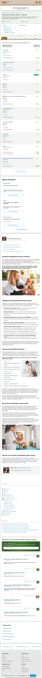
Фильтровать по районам (22, 646)
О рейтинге (4, 659)
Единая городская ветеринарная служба (15, 96)
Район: (22, 21)
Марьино (5, 101)
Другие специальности (8, 495)
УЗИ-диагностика (8, 371)
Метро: (3, 21)
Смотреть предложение (13, 195)
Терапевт (5, 491)
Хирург (4, 493)
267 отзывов (5, 77)
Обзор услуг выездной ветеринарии (12, 247)
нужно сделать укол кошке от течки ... (15, 572)
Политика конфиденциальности (7, 661)
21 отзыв (4, 53)
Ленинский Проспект (8, 55)
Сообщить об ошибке (25, 668)
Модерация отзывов (24, 671)
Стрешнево (6, 127)
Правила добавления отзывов (26, 661)
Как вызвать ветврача (9, 249)
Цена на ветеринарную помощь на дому (13, 251)
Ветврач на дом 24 (9, 62)
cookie (15, 675)
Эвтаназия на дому (8, 509)
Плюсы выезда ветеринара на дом (12, 245)
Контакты (23, 666)
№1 (5, 74)
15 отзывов (5, 124)
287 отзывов (5, 99)
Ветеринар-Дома (9, 108)
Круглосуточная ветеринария (9, 511)
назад (9, 25)
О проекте (3, 655)
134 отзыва (5, 112)
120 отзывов (5, 87)
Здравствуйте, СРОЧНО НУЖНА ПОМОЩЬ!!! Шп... (18, 585)
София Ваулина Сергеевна (9, 586)
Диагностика (6, 489)
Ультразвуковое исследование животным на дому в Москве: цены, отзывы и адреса (20, 530)
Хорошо (32, 675)
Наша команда (4, 657)
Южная (5, 139)
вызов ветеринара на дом (28, 459)
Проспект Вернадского (8, 67)
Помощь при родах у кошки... (12, 600)
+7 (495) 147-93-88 (20, 9)
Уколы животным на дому (8, 32)
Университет (6, 79)
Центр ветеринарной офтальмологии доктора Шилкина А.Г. (18, 158)
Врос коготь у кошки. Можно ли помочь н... (16, 559)
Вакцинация (6, 361)
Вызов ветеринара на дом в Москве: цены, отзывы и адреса (15, 524)
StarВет (6, 50)
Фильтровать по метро (7, 646)
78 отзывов (5, 65)
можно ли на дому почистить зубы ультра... (16, 612)
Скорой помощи (9, 122)
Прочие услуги (6, 515)
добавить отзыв (5, 149)
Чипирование (7, 381)
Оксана (5, 573)
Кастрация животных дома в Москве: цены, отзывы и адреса (15, 526)
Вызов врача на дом (7, 27)
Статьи (22, 655)
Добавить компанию (24, 657)
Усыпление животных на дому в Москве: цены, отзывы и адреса (16, 528)
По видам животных (7, 513)
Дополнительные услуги (8, 497)
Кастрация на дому (7, 29)
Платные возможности (6, 666)
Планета (5, 146)
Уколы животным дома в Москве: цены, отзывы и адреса (14, 532)
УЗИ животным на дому (8, 30)
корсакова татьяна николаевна (9, 613)
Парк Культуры (6, 163)
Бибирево (5, 89)
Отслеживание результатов (6, 668)
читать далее (10, 563)
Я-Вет (6, 84)
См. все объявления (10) (20, 229)
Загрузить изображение (25, 659)
